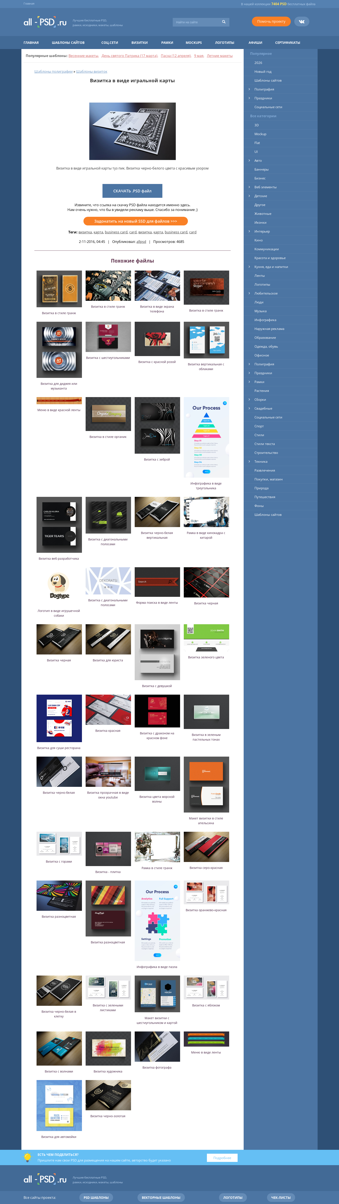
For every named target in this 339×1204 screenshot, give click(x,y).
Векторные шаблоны (161, 1197)
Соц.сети (109, 42)
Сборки (260, 399)
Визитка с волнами (59, 1071)
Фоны (259, 506)
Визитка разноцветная (59, 916)
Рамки (167, 42)
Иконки (260, 222)
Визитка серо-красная (206, 868)
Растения (261, 390)
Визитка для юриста (108, 660)
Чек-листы (281, 1197)
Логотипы (224, 42)
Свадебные (263, 408)
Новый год (263, 71)
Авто (258, 160)
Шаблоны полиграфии (53, 71)
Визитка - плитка (108, 872)
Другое (259, 205)
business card (116, 232)
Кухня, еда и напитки (271, 267)
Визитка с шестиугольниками (108, 358)
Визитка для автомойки (58, 1137)
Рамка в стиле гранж (157, 868)
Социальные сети (268, 107)
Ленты (259, 275)
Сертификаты (287, 42)
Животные (262, 213)
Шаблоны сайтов (68, 42)
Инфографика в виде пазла (157, 967)
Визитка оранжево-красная (206, 910)
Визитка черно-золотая (107, 1116)
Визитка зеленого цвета (206, 657)
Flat (257, 143)
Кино (258, 240)
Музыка (260, 311)
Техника (260, 461)
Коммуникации (266, 249)
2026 (258, 62)
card (133, 232)
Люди (259, 302)
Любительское (266, 293)
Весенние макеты (83, 55)
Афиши (255, 42)
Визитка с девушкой (157, 686)
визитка (85, 232)
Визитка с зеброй (157, 459)
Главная (29, 3)
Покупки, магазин (268, 479)
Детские (260, 196)
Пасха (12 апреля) (176, 55)
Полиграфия (264, 89)
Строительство (266, 452)
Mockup (260, 134)
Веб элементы (265, 187)
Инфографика (265, 320)
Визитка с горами (59, 861)
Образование (265, 337)
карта (98, 232)
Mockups (194, 42)
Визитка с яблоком (206, 1005)
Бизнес (259, 178)
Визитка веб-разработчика (59, 558)
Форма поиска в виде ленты (157, 602)
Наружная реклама (269, 328)
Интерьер (262, 231)
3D (256, 125)
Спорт (259, 426)
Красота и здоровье (270, 258)
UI (256, 151)
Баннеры (261, 169)
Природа (261, 488)
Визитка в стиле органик (108, 437)
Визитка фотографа (156, 1067)
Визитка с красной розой (157, 362)
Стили (259, 435)
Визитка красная (107, 731)
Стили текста (264, 444)
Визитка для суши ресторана (58, 748)
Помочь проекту (271, 21)
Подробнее (222, 1158)
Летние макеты (220, 55)
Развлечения (264, 470)
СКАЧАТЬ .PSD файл (132, 190)
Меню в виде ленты (206, 1052)
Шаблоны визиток (91, 71)
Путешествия (264, 497)
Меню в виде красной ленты (58, 410)
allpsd (141, 241)
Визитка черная (206, 603)
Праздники (263, 98)
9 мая (198, 55)
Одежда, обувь (266, 346)
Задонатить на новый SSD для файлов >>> (135, 221)
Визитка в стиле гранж (59, 313)
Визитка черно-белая (59, 793)
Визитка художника (108, 1071)
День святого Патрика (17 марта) (129, 55)
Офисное (261, 355)
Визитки (139, 42)
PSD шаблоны (96, 1197)
